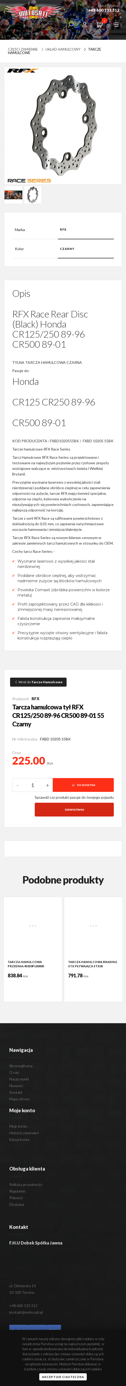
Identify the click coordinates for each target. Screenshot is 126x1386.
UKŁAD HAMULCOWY (60, 49)
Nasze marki (19, 1079)
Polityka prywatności (25, 1184)
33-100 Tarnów (21, 1292)
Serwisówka (74, 809)
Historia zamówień (24, 1133)
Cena (16, 752)
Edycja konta (19, 1139)
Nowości (16, 1085)
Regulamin (17, 1191)
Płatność (16, 1197)
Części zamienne (23, 49)
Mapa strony (19, 1099)
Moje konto (18, 1126)
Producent (20, 698)
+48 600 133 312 (23, 1305)
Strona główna (20, 1065)
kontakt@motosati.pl (26, 1312)
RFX (36, 698)
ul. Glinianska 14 (22, 1285)
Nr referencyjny (24, 739)
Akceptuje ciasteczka (63, 1377)
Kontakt (16, 1092)
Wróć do (38, 682)
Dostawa (16, 1204)
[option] (33, 949)
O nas (14, 1072)
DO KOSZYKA (83, 785)
